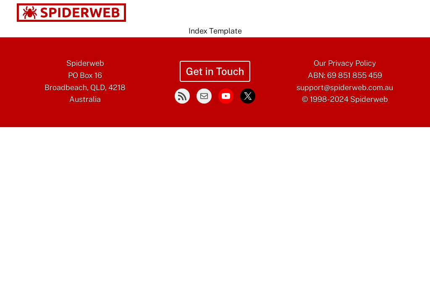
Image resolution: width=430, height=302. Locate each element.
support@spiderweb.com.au (344, 87)
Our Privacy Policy (345, 63)
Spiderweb (85, 63)
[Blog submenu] (298, 13)
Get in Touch (215, 71)
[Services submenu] (205, 13)
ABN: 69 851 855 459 (345, 75)
